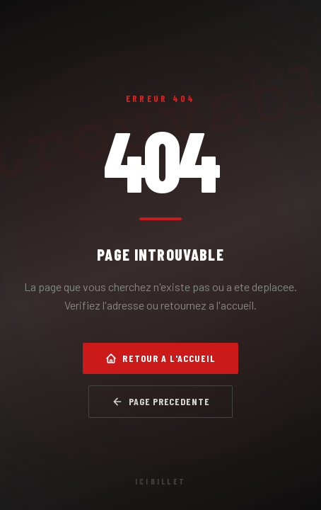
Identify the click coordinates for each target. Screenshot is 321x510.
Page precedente (161, 401)
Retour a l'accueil (160, 358)
